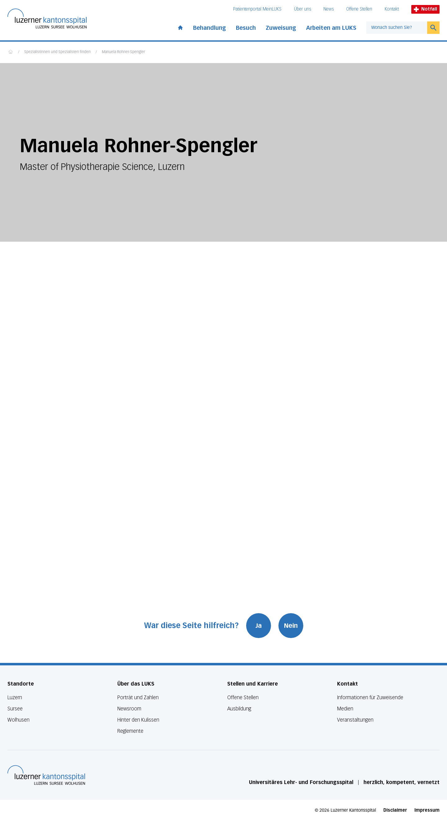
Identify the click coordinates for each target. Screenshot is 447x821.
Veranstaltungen (355, 720)
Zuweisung (281, 28)
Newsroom (129, 709)
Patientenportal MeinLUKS (257, 9)
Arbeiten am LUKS (331, 28)
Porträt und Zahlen (138, 697)
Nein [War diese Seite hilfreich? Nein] (291, 625)
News (328, 9)
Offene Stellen (359, 9)
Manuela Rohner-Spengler (123, 52)
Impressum (427, 810)
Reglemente (130, 731)
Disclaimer (395, 810)
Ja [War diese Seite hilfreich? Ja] (258, 625)
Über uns (302, 9)
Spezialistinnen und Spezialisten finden (57, 52)
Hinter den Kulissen (138, 720)
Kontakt (392, 9)
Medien (345, 709)
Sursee (15, 709)
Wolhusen (18, 720)
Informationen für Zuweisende (370, 697)
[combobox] (396, 27)
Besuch (246, 28)
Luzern (14, 697)
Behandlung (209, 28)
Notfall (425, 9)
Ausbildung (239, 709)
